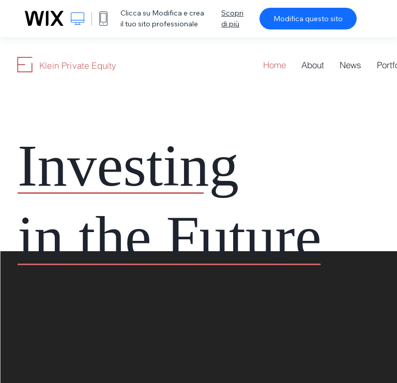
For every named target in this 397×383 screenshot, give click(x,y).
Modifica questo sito (308, 18)
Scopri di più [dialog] (232, 18)
